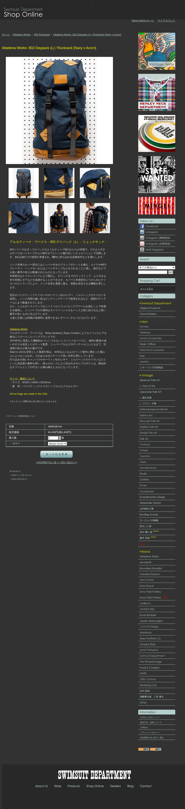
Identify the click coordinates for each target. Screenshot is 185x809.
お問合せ (144, 727)
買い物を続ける (15, 471)
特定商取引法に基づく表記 (152, 738)
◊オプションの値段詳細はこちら (21, 416)
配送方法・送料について (151, 722)
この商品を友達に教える (18, 479)
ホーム (6, 34)
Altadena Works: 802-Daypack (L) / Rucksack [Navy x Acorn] (87, 34)
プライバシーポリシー (150, 732)
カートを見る (146, 289)
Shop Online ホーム (143, 20)
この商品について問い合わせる (21, 475)
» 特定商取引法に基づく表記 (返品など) (56, 462)
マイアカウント (166, 20)
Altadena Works (22, 34)
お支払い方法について (150, 717)
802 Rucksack (42, 34)
